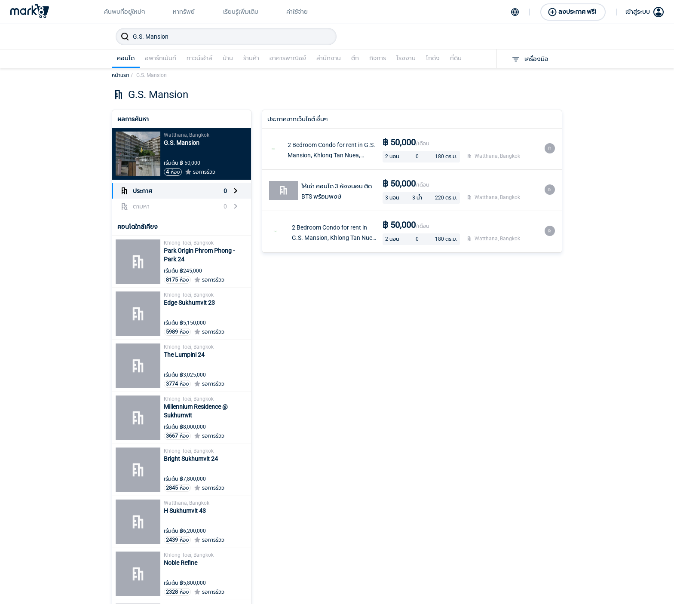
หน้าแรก (122, 75)
